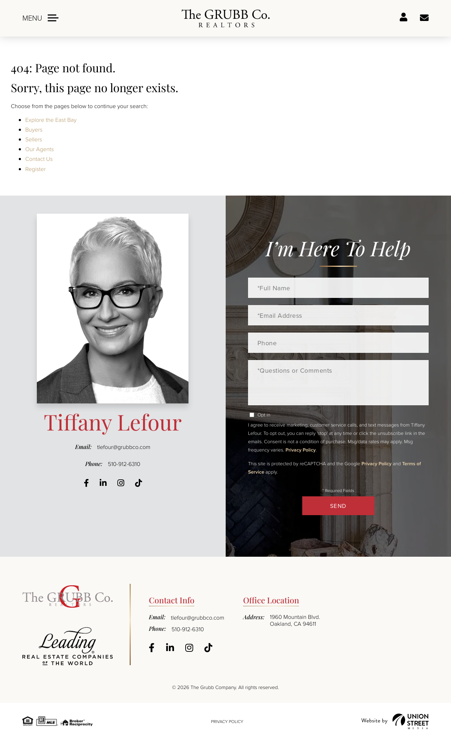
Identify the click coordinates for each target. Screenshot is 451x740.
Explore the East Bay (51, 120)
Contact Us (39, 159)
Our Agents (39, 149)
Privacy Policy (301, 449)
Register (35, 169)
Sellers (33, 139)
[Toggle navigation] (40, 17)
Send (338, 506)
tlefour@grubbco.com (124, 447)
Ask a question (424, 18)
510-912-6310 (124, 464)
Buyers (34, 129)
